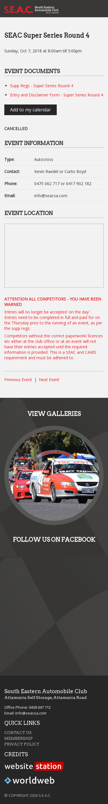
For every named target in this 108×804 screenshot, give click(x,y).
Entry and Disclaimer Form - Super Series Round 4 (56, 95)
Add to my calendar (30, 110)
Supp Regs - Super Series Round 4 (41, 85)
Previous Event (18, 379)
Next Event (49, 379)
